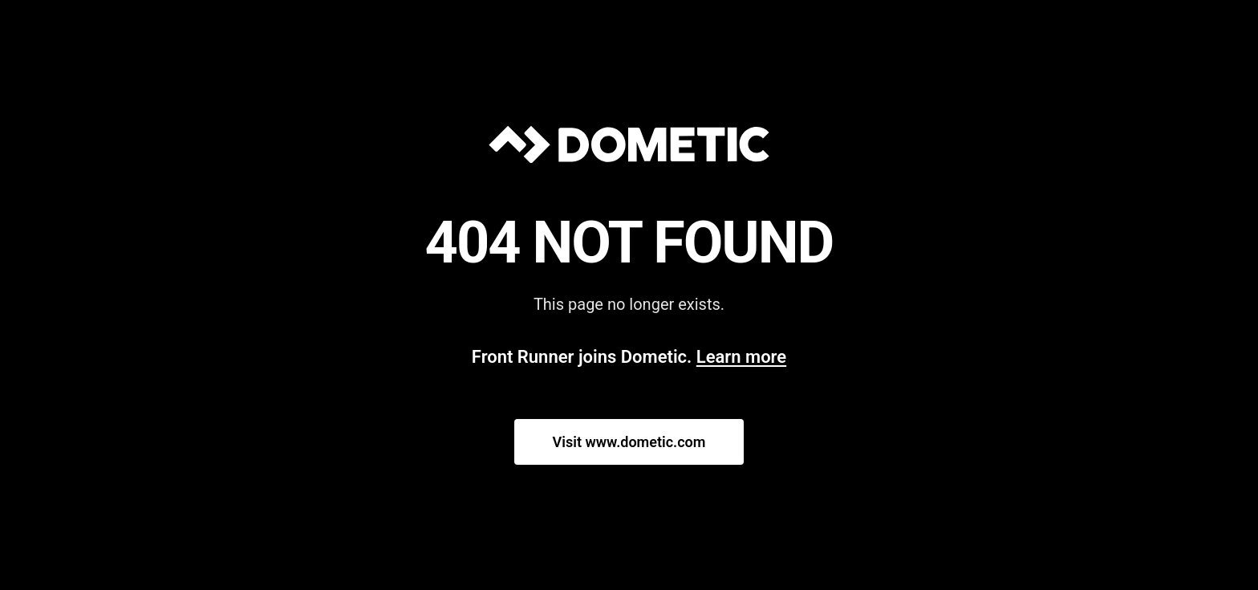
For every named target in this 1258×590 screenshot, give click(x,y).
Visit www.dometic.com (629, 441)
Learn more (741, 357)
